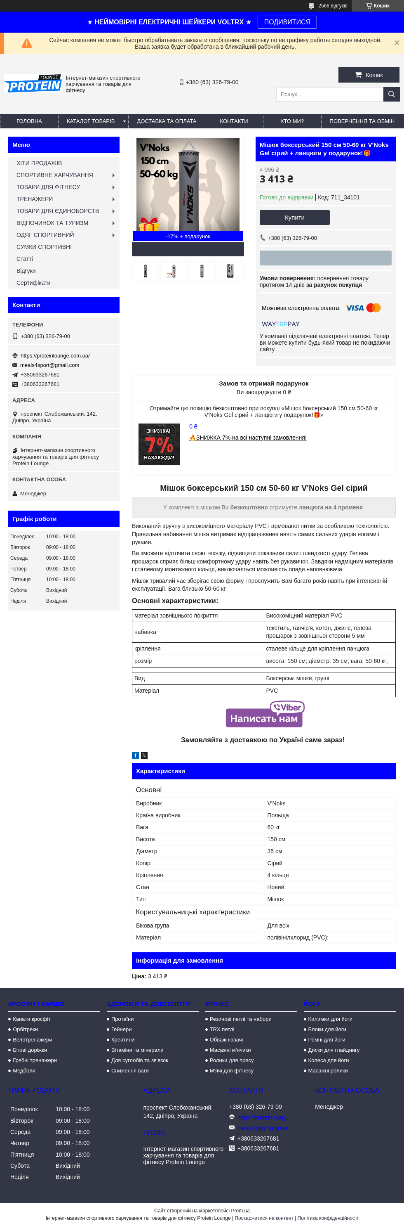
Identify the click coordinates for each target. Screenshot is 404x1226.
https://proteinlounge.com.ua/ (55, 356)
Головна (29, 121)
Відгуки (26, 270)
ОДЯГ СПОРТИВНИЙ (45, 235)
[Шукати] (391, 94)
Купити (295, 217)
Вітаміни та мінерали (137, 1050)
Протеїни (122, 1019)
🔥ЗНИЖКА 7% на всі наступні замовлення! (248, 437)
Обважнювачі (226, 1040)
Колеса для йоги (328, 1060)
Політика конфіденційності (328, 1218)
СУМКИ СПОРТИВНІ (44, 247)
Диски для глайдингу (334, 1050)
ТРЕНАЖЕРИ (34, 199)
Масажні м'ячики (230, 1050)
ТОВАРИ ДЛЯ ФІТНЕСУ (48, 187)
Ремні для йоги (326, 1040)
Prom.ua (240, 1211)
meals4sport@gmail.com (49, 365)
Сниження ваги (130, 1070)
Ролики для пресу (232, 1060)
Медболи (24, 1070)
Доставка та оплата (166, 121)
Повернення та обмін (362, 121)
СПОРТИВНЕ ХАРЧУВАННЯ (54, 175)
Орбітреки (25, 1029)
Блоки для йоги (327, 1029)
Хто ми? (292, 121)
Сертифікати (33, 282)
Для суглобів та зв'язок (139, 1060)
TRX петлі (222, 1029)
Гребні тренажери (35, 1060)
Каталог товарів (91, 121)
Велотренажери (32, 1040)
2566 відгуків (333, 6)
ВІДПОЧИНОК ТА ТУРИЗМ (52, 223)
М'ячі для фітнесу (232, 1070)
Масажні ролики (328, 1070)
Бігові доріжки (30, 1050)
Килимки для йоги (330, 1019)
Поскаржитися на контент (264, 1218)
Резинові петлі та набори (241, 1019)
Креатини (123, 1040)
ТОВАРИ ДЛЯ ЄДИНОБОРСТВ (57, 211)
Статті (24, 259)
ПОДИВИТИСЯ (287, 22)
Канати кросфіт (32, 1019)
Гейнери (121, 1029)
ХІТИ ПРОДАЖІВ (39, 163)
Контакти (234, 121)
